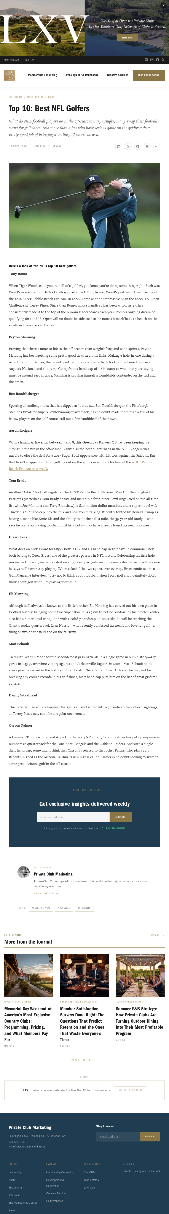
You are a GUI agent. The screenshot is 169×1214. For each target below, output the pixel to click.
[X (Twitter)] (163, 4)
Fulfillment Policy (116, 1196)
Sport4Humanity (77, 1185)
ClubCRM (89, 1117)
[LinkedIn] (146, 4)
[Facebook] (157, 4)
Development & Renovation (82, 19)
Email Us (29, 3)
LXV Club (89, 1132)
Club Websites (54, 1145)
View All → (158, 879)
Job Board (15, 1139)
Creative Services (117, 19)
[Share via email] (147, 89)
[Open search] (139, 3)
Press (12, 1154)
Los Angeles (84, 851)
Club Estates (91, 1124)
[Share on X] (128, 89)
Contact (13, 1162)
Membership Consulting (42, 19)
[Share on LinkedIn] (118, 89)
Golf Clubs (64, 851)
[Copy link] (156, 89)
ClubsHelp (95, 1185)
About (12, 1124)
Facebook (154, 1116)
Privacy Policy (51, 1196)
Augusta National (41, 851)
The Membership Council (23, 1147)
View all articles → (46, 837)
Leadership (15, 1116)
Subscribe (121, 760)
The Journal (15, 41)
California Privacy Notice (88, 1196)
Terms (66, 1196)
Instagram (140, 1116)
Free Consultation (149, 19)
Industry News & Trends (40, 41)
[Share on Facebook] (137, 89)
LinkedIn (126, 1116)
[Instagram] (151, 4)
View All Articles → (84, 1003)
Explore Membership (130, 1034)
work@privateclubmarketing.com (27, 1090)
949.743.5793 (12, 3)
